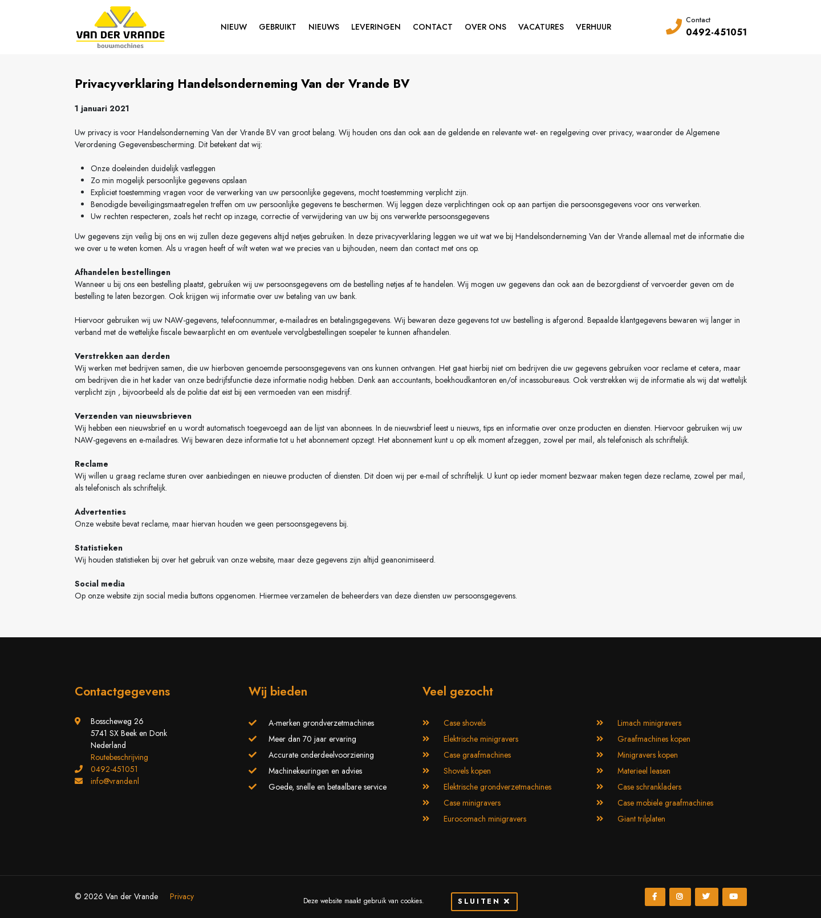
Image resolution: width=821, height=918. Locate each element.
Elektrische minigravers (481, 739)
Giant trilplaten (641, 818)
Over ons (485, 27)
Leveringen (376, 27)
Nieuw (234, 27)
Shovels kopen (467, 771)
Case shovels (465, 723)
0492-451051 (716, 32)
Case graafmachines (477, 755)
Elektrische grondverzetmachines (497, 786)
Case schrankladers (649, 786)
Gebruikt (277, 27)
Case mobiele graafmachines (665, 802)
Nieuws (323, 27)
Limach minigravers (649, 723)
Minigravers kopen (647, 755)
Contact (433, 27)
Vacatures (541, 27)
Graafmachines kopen (653, 739)
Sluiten (484, 901)
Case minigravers (472, 802)
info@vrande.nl (115, 781)
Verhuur (593, 27)
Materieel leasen (643, 771)
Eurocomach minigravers (485, 818)
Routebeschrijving (119, 757)
